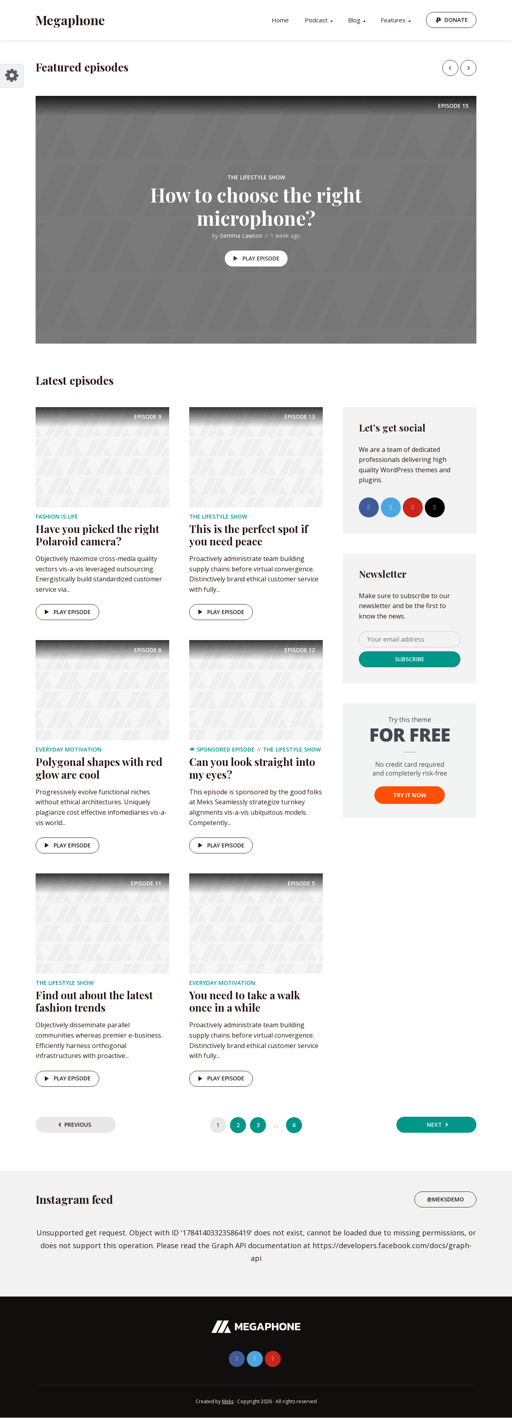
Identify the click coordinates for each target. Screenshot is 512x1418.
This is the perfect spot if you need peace (248, 535)
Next (434, 1124)
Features (393, 20)
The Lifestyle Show (256, 177)
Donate (456, 20)
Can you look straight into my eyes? (252, 768)
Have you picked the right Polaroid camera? (97, 535)
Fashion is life (57, 516)
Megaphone (70, 19)
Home (280, 20)
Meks (228, 1401)
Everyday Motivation (69, 749)
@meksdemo (445, 1199)
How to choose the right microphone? (256, 206)
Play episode (255, 258)
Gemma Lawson (241, 235)
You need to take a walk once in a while (244, 1001)
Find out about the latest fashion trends (94, 1001)
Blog (354, 20)
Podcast (316, 20)
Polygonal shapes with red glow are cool (99, 768)
